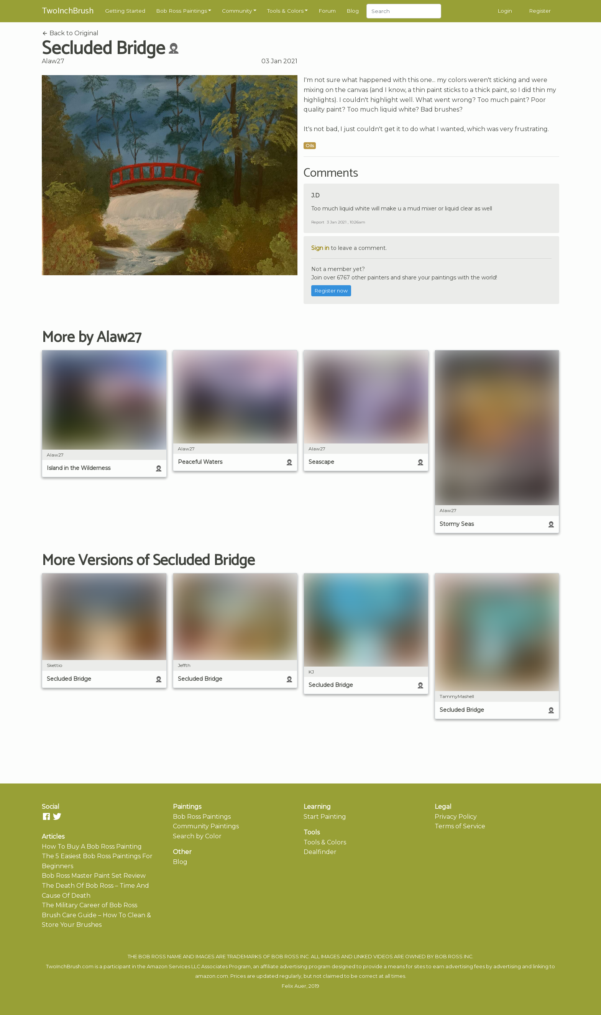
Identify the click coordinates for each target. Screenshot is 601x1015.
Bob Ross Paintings (181, 11)
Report (317, 222)
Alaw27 (53, 61)
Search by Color (197, 836)
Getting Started (125, 11)
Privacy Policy (456, 816)
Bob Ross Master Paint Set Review (94, 875)
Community (237, 11)
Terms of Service (460, 826)
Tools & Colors (285, 11)
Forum (327, 11)
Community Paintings (206, 826)
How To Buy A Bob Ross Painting (92, 846)
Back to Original (70, 33)
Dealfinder (320, 852)
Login (505, 11)
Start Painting (325, 816)
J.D (315, 195)
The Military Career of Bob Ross (89, 905)
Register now (331, 291)
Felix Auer (294, 986)
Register (540, 11)
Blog (352, 11)
